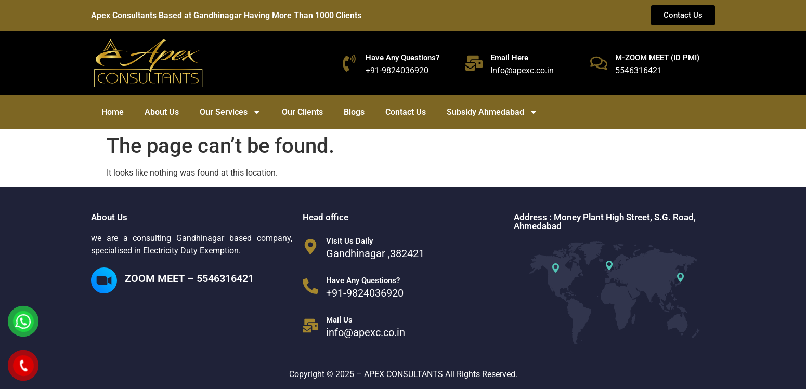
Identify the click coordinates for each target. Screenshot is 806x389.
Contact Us (405, 112)
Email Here (509, 57)
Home (112, 112)
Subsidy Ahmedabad (492, 112)
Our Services (230, 112)
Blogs (354, 112)
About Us (162, 112)
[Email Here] (474, 63)
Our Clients (302, 112)
